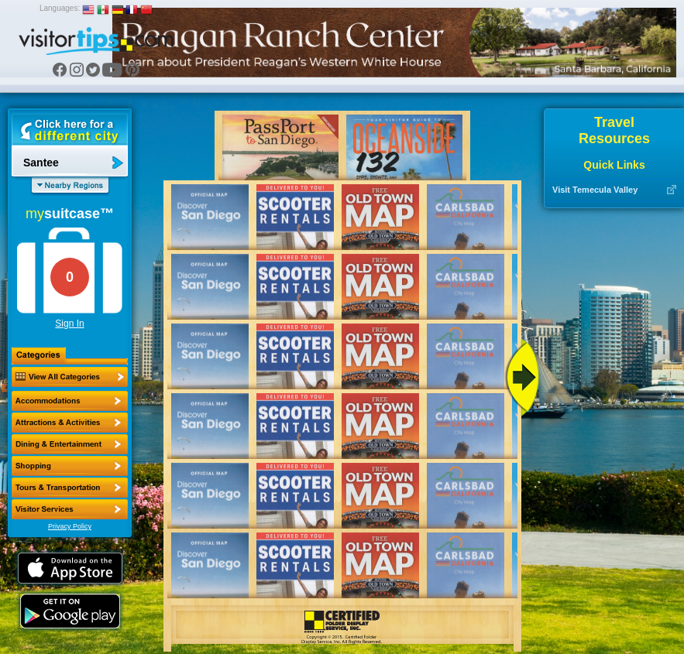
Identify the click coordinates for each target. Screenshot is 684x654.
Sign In (69, 323)
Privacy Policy (69, 526)
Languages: (60, 8)
